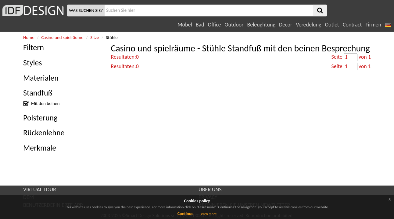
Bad (200, 24)
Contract (352, 24)
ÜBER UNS (210, 189)
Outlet (332, 24)
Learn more (208, 214)
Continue (185, 213)
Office (214, 24)
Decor (285, 24)
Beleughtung (261, 24)
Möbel (184, 24)
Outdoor (234, 24)
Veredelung (308, 24)
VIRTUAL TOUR (39, 189)
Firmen (373, 24)
